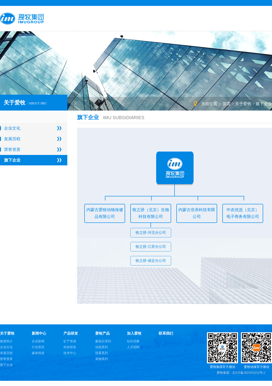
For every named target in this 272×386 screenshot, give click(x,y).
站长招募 (133, 341)
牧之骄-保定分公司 (151, 261)
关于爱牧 (243, 103)
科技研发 (69, 347)
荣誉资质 (12, 149)
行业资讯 (38, 347)
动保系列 (101, 347)
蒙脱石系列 (103, 341)
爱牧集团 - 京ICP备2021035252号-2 (241, 372)
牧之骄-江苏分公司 (151, 246)
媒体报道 (38, 353)
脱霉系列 (101, 353)
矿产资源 (69, 341)
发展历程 (12, 139)
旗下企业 (264, 103)
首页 (227, 103)
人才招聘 (133, 347)
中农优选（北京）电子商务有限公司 (242, 213)
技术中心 (69, 353)
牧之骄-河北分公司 (151, 232)
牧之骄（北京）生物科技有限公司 (150, 213)
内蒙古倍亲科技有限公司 (196, 213)
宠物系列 (101, 359)
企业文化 (12, 128)
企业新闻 (38, 341)
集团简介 (6, 341)
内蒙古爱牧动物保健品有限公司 (104, 213)
